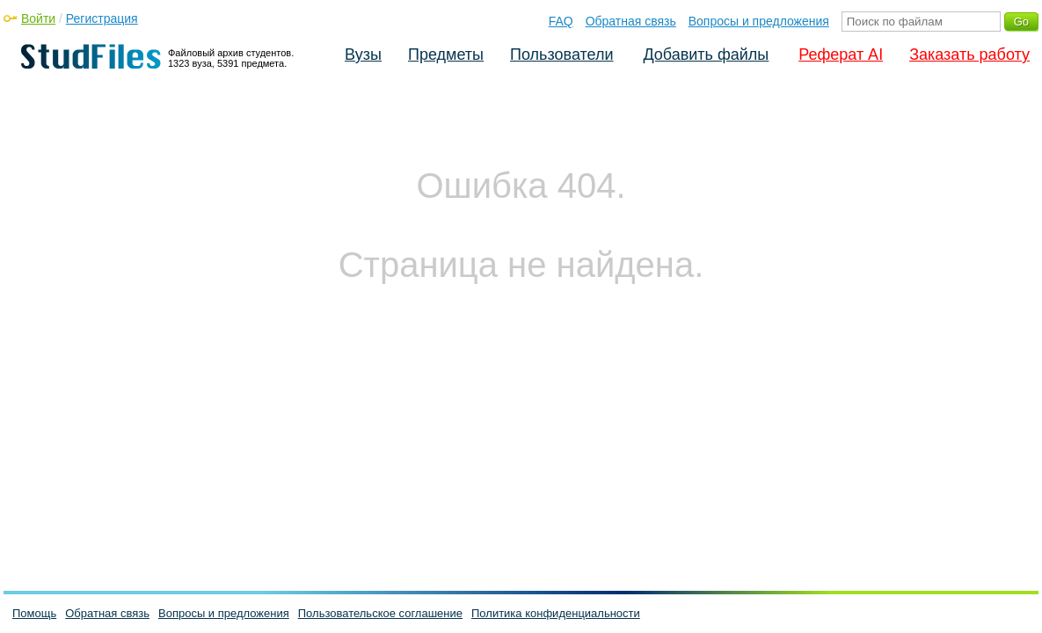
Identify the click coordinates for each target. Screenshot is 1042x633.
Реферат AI (840, 54)
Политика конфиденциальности (555, 613)
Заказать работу (969, 54)
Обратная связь (631, 21)
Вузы (363, 54)
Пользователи (561, 54)
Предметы (446, 54)
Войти (38, 18)
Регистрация (102, 18)
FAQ (561, 21)
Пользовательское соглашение (380, 613)
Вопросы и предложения (759, 21)
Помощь (34, 613)
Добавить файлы (706, 54)
